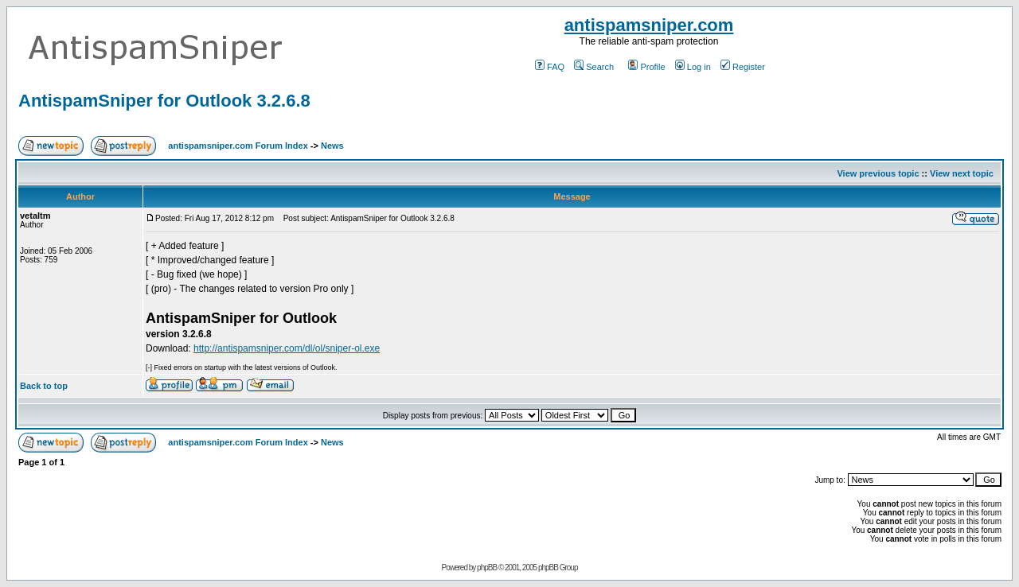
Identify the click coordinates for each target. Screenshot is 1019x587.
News (332, 145)
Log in (693, 67)
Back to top (44, 386)
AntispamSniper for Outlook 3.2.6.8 (164, 101)
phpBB (487, 567)
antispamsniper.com (649, 25)
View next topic (962, 173)
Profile (646, 67)
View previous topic (878, 173)
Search (594, 67)
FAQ (549, 67)
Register (742, 67)
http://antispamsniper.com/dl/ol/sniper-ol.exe (286, 348)
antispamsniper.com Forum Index (237, 145)
